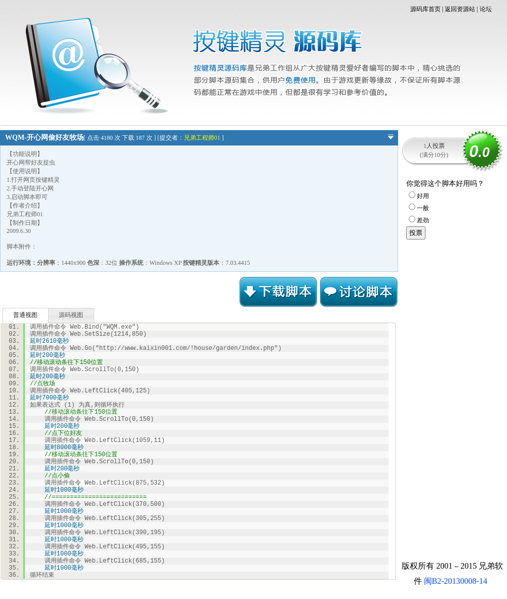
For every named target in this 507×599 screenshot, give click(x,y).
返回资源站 (460, 9)
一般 (419, 208)
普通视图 (25, 314)
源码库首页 (425, 9)
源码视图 (71, 314)
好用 (419, 195)
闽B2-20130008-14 (455, 581)
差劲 (419, 220)
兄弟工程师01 (202, 137)
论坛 (486, 9)
